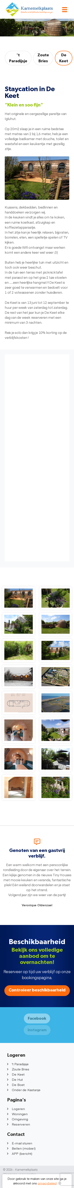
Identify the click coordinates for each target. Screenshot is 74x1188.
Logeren (16, 1108)
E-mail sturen (19, 1143)
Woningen (17, 1114)
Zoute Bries (43, 58)
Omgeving (17, 1119)
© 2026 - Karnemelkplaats (20, 1169)
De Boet (15, 1084)
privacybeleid (47, 1183)
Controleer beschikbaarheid (37, 990)
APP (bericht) (19, 1153)
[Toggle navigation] (64, 9)
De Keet (63, 58)
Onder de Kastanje (23, 1090)
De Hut (15, 1079)
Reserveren (18, 1124)
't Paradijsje (18, 58)
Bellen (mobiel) (21, 1148)
